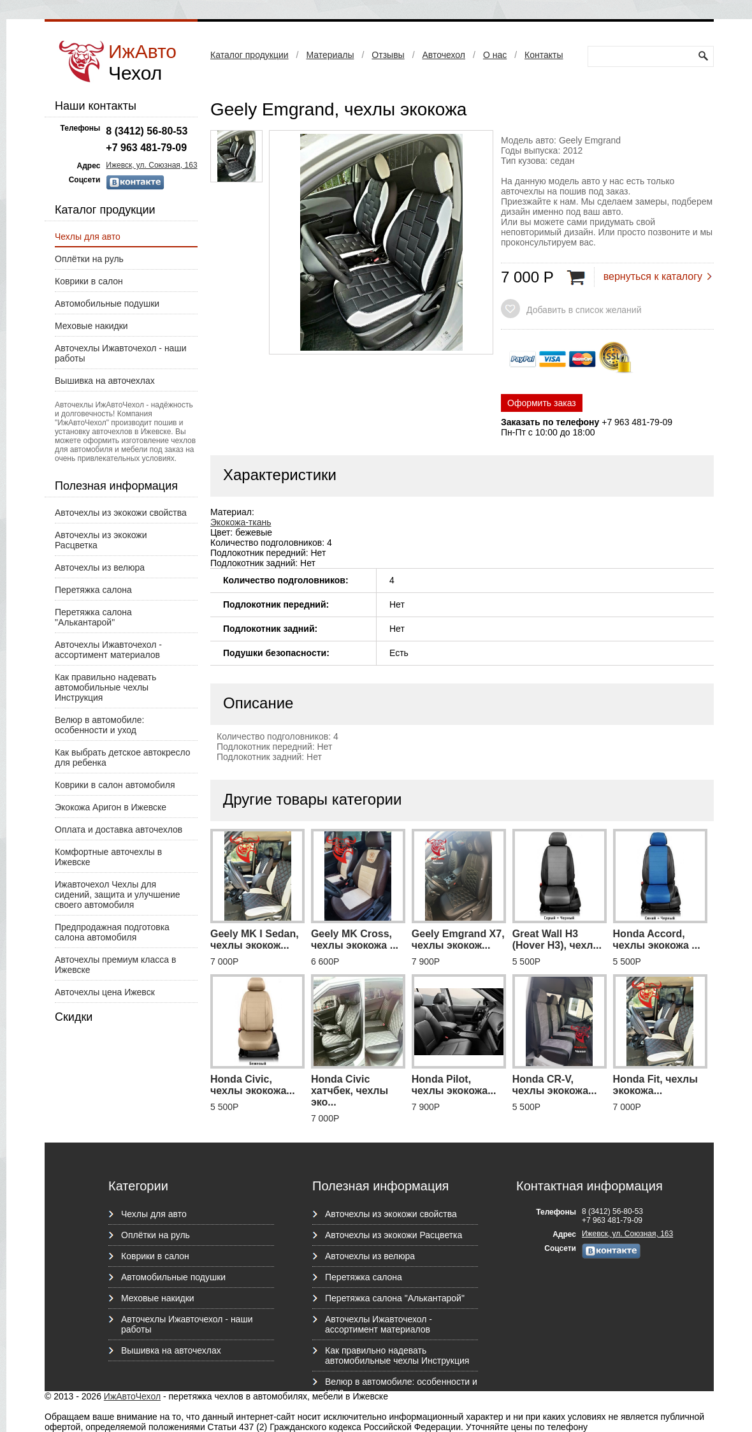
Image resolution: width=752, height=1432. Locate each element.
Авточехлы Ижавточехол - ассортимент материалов (108, 649)
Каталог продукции (249, 55)
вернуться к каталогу (653, 276)
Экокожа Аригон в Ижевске (110, 807)
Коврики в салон (89, 281)
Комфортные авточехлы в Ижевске (108, 857)
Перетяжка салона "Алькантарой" (93, 617)
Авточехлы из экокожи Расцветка (101, 540)
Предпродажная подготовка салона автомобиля (112, 932)
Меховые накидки (91, 326)
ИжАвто (142, 62)
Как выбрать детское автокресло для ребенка (123, 757)
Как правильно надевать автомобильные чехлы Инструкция (105, 687)
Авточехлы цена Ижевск (105, 992)
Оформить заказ (541, 403)
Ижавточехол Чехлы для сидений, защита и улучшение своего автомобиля (117, 894)
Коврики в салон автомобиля (115, 785)
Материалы (330, 55)
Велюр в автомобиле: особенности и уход (99, 725)
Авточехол (444, 55)
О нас (495, 55)
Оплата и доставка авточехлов (118, 829)
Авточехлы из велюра (100, 567)
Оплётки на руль (89, 259)
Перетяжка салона (93, 590)
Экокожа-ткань (240, 522)
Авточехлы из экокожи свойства (121, 513)
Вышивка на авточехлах (105, 381)
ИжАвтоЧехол (132, 1396)
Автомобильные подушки (107, 303)
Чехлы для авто (87, 236)
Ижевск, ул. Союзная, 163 (151, 165)
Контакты (543, 55)
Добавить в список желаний (583, 310)
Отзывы (388, 55)
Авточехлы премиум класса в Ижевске (115, 964)
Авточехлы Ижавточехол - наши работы (120, 353)
